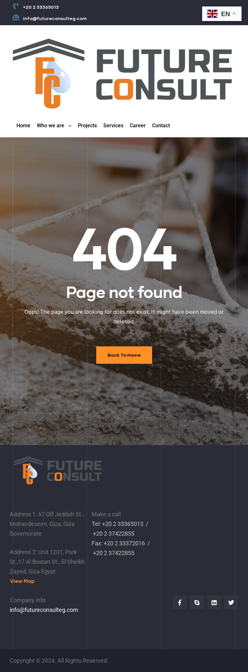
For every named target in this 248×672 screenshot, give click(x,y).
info (14, 609)
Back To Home (124, 355)
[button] (22, 581)
